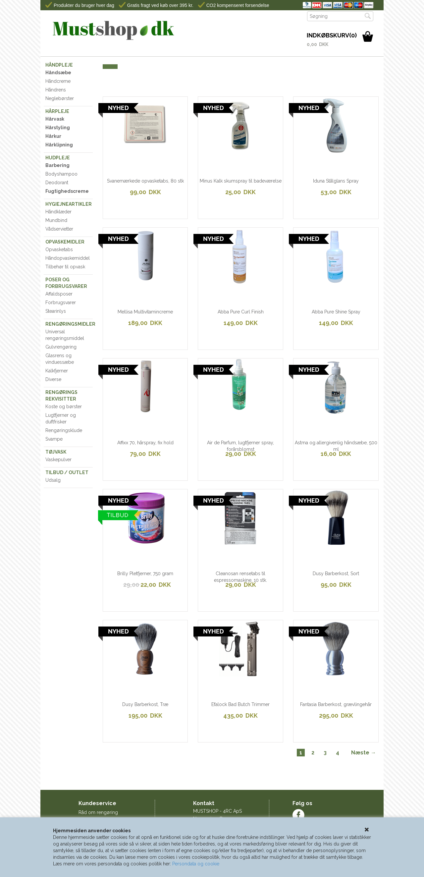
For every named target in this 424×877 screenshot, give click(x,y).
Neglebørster (59, 98)
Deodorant (56, 182)
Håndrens (55, 89)
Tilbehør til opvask (65, 266)
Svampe (54, 439)
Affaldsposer (59, 294)
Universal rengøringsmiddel (64, 335)
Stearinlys (55, 311)
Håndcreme (58, 81)
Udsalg (53, 480)
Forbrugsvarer (60, 302)
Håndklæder (58, 211)
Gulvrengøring (61, 347)
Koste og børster (63, 406)
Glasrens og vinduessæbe (59, 359)
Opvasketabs (59, 249)
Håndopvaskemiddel (67, 258)
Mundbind (56, 220)
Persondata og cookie (195, 863)
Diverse (53, 379)
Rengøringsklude (63, 430)
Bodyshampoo (61, 174)
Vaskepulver (58, 459)
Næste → (363, 752)
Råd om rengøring (98, 812)
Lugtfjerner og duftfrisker (60, 418)
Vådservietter (59, 229)
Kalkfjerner (56, 370)
